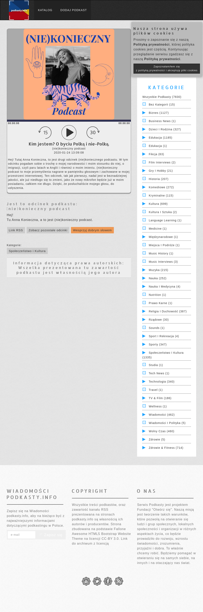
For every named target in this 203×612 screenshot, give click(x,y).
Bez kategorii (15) (162, 104)
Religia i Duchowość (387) (168, 311)
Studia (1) (156, 365)
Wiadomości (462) (162, 414)
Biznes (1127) (159, 112)
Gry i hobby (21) (161, 170)
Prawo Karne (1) (160, 303)
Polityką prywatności (151, 44)
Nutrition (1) (157, 294)
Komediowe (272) (161, 187)
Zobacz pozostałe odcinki (48, 230)
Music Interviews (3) (163, 261)
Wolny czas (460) (161, 431)
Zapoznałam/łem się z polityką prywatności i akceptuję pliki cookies (167, 68)
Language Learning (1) (165, 220)
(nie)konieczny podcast (38, 208)
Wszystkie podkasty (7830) (161, 96)
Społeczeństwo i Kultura (27, 251)
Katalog (45, 10)
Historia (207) (159, 179)
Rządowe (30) (159, 319)
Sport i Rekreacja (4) (164, 336)
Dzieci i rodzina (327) (165, 129)
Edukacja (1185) (160, 137)
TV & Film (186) (160, 398)
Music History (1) (161, 253)
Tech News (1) (159, 373)
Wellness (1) (158, 406)
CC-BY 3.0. (111, 538)
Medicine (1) (158, 228)
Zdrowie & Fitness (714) (166, 447)
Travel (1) (156, 389)
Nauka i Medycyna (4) (164, 286)
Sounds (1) (156, 328)
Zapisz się (50, 535)
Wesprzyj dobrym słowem (92, 230)
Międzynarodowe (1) (163, 237)
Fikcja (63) (156, 154)
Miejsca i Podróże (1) (164, 245)
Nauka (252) (158, 278)
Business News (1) (162, 121)
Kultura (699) (158, 203)
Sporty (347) (158, 344)
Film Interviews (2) (162, 162)
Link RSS (16, 230)
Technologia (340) (162, 381)
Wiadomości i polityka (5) (167, 423)
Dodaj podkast (73, 10)
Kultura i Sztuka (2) (163, 212)
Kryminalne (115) (161, 195)
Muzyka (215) (158, 270)
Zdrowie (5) (157, 439)
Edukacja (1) (158, 146)
